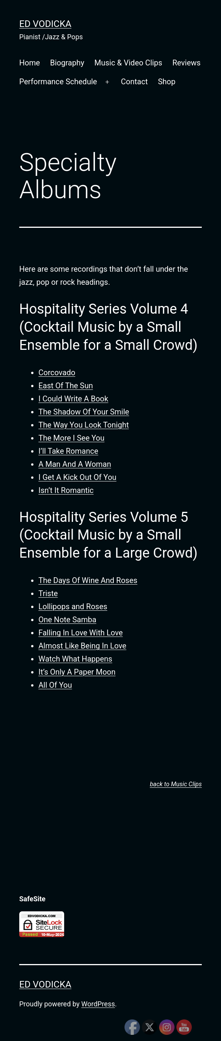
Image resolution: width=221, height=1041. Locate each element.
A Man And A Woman (74, 464)
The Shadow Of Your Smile (83, 411)
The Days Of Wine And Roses (87, 580)
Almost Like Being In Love (82, 645)
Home (29, 62)
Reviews (187, 62)
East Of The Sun (65, 385)
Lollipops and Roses (72, 606)
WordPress (98, 1004)
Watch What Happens (75, 658)
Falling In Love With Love (80, 632)
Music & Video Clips (129, 62)
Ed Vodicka (45, 23)
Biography (67, 62)
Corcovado (56, 372)
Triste (48, 593)
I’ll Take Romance (68, 451)
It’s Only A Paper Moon (77, 672)
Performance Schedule (58, 81)
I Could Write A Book (73, 398)
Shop (167, 81)
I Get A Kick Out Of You (77, 477)
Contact (134, 81)
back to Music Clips (176, 784)
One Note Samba (67, 619)
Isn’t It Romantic (66, 490)
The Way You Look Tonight (83, 424)
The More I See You (71, 438)
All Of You (55, 685)
